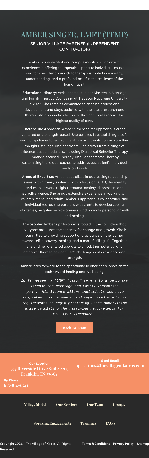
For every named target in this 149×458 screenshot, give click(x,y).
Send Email (110, 361)
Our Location (39, 363)
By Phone (11, 380)
